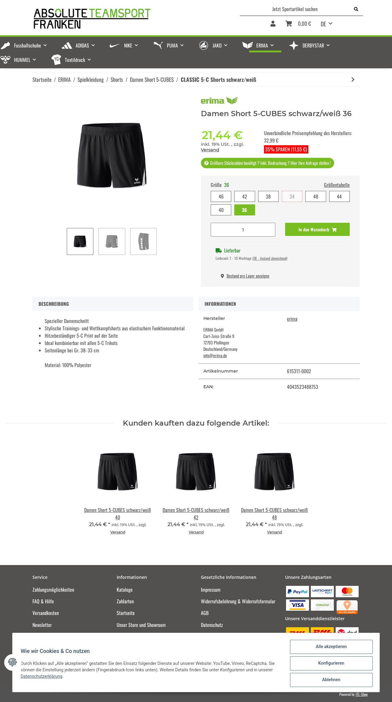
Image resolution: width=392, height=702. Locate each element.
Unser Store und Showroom (141, 624)
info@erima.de (215, 355)
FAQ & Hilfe (43, 601)
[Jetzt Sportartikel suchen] (295, 9)
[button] (273, 26)
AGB (205, 613)
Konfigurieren (329, 664)
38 (268, 196)
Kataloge (125, 589)
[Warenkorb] (298, 26)
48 (315, 196)
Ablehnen (329, 680)
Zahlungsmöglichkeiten (53, 589)
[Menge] (243, 229)
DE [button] (323, 23)
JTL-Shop (362, 694)
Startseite (126, 613)
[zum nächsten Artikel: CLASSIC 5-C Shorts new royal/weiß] (353, 79)
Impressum (211, 589)
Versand (210, 150)
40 (221, 210)
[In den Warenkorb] (317, 229)
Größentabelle (337, 184)
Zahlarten (125, 601)
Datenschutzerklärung (43, 677)
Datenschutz (212, 624)
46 (221, 196)
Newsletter (42, 624)
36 (244, 210)
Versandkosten (45, 613)
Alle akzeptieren (329, 648)
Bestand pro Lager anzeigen (245, 275)
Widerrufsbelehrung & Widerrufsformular (238, 601)
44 (339, 196)
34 (292, 196)
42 (244, 196)
